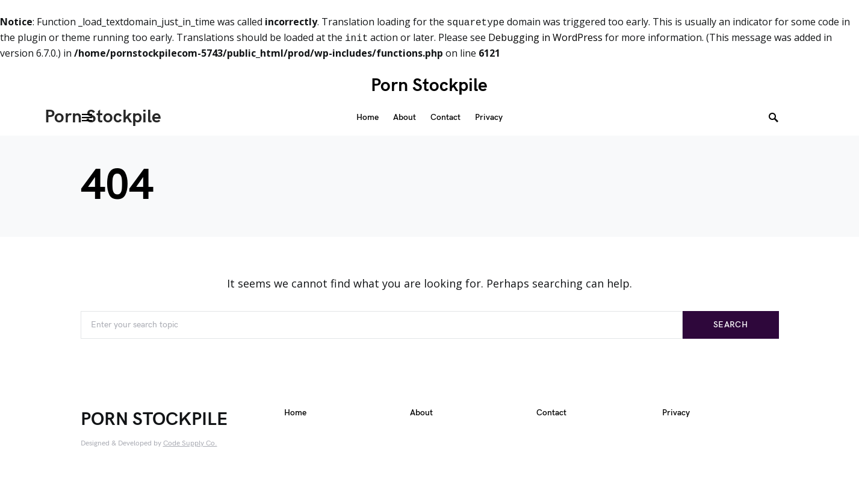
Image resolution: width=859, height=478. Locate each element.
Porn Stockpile (429, 85)
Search (730, 324)
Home (295, 414)
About (421, 414)
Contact (551, 414)
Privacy (676, 414)
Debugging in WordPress (545, 37)
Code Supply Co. (190, 443)
